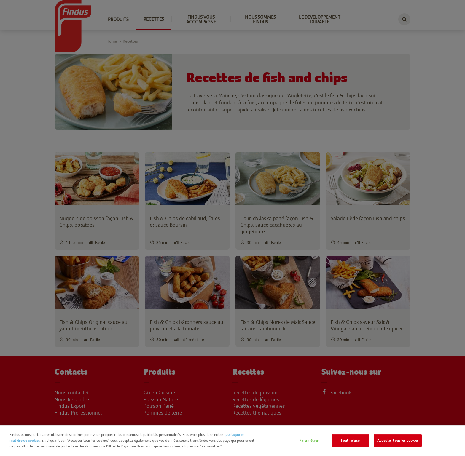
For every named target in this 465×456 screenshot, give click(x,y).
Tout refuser (350, 440)
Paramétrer (309, 440)
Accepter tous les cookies (397, 440)
